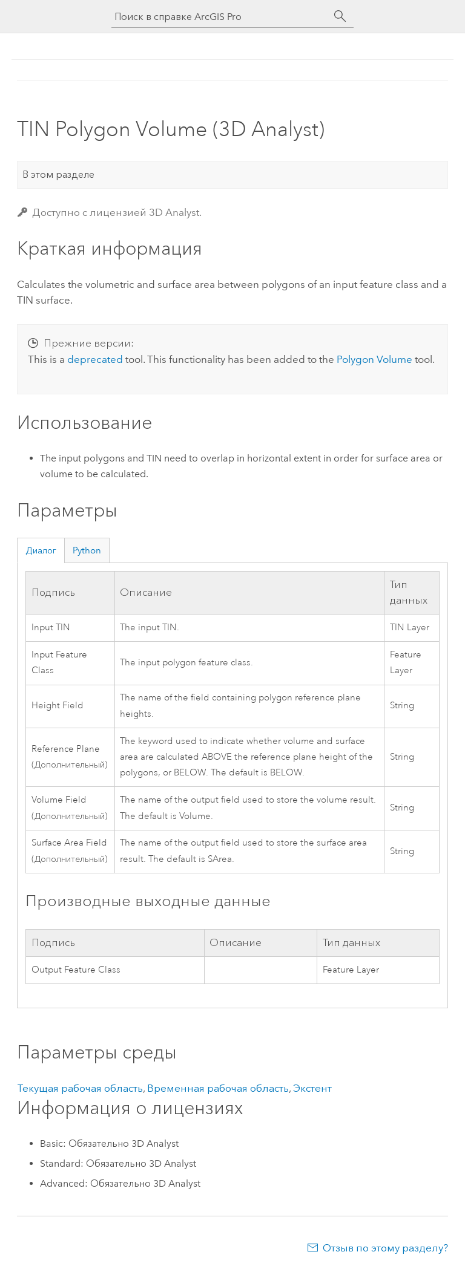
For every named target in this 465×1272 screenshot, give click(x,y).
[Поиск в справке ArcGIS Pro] (220, 16)
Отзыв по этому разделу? (385, 1248)
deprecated (95, 359)
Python (87, 550)
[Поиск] (340, 16)
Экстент (312, 1088)
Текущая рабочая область (80, 1088)
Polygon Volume (374, 359)
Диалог (40, 550)
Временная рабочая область (218, 1088)
